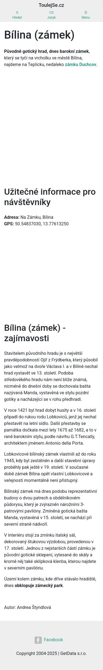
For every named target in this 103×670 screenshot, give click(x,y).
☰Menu (86, 15)
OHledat (17, 15)
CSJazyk (51, 15)
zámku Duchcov (80, 64)
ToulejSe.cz (51, 5)
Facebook (49, 640)
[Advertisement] (51, 125)
